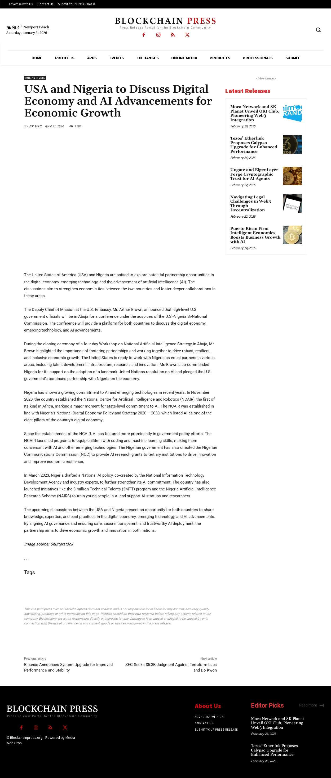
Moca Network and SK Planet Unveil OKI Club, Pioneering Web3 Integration (254, 113)
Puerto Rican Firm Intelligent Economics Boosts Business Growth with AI (255, 235)
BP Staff (35, 126)
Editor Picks (267, 705)
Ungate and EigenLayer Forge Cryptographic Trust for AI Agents (254, 174)
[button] (318, 29)
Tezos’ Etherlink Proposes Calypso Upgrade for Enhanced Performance (253, 145)
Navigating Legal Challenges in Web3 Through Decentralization (250, 204)
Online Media (35, 78)
